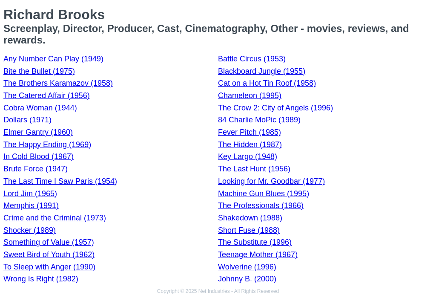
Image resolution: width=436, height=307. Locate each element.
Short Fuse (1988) (249, 230)
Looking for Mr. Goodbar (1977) (271, 181)
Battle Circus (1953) (252, 59)
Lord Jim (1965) (30, 193)
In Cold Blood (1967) (38, 156)
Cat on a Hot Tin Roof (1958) (267, 83)
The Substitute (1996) (255, 242)
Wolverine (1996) (247, 267)
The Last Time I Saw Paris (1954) (60, 181)
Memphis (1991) (31, 205)
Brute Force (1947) (35, 169)
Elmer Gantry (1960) (38, 132)
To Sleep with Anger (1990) (49, 267)
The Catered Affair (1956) (46, 95)
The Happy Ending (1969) (47, 144)
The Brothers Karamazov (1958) (58, 83)
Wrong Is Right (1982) (40, 279)
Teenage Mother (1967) (258, 254)
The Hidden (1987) (250, 144)
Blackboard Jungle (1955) (261, 71)
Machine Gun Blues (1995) (263, 193)
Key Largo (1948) (247, 156)
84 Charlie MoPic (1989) (259, 120)
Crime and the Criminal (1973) (54, 218)
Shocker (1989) (29, 230)
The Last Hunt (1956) (254, 169)
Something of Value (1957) (48, 242)
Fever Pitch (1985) (249, 132)
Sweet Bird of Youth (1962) (49, 254)
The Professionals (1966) (261, 205)
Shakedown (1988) (250, 218)
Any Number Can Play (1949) (53, 59)
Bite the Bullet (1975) (39, 71)
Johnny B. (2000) (247, 279)
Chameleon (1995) (249, 95)
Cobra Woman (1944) (40, 108)
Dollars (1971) (27, 120)
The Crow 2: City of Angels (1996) (275, 108)
